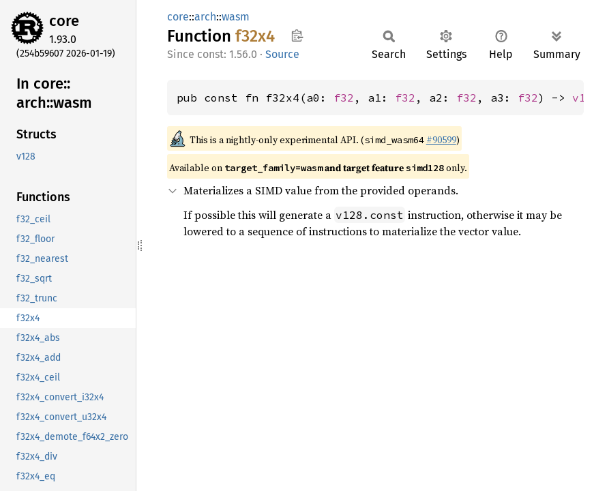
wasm (236, 16)
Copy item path (297, 35)
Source (282, 54)
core (64, 21)
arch (205, 16)
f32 (343, 97)
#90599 (441, 140)
